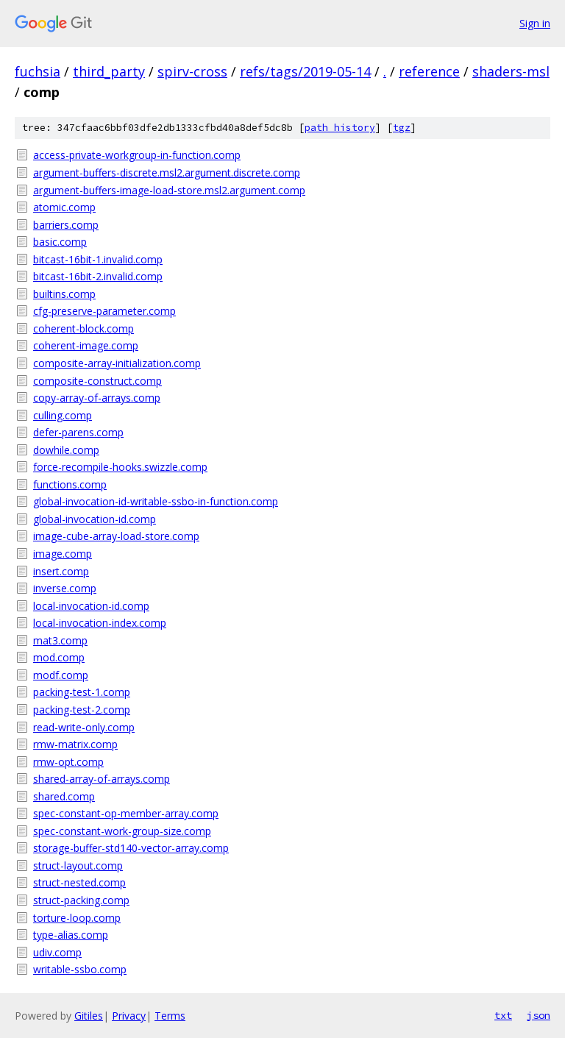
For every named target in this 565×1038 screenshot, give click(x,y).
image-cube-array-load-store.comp (116, 536)
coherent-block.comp (83, 328)
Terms (169, 1016)
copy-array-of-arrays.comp (96, 398)
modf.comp (60, 675)
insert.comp (61, 571)
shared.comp (64, 796)
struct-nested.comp (79, 882)
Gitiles (88, 1016)
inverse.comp (64, 588)
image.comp (62, 554)
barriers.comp (66, 225)
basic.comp (60, 242)
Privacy (129, 1016)
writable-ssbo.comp (80, 969)
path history (340, 127)
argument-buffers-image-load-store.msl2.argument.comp (169, 190)
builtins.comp (64, 294)
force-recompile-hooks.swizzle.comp (120, 467)
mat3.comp (60, 640)
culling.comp (62, 415)
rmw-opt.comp (68, 762)
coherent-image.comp (85, 345)
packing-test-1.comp (81, 692)
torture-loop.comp (77, 918)
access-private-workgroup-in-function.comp (137, 155)
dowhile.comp (66, 450)
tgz (402, 127)
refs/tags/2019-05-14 (305, 71)
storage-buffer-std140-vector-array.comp (131, 848)
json (538, 1015)
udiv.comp (57, 952)
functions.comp (70, 484)
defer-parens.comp (78, 432)
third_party (109, 71)
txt (503, 1015)
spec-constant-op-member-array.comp (125, 813)
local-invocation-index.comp (99, 623)
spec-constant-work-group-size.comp (122, 831)
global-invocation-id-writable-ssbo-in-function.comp (155, 501)
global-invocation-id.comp (94, 519)
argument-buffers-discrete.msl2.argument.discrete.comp (166, 172)
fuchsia (37, 71)
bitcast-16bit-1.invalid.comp (98, 259)
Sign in (534, 23)
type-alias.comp (70, 935)
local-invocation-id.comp (91, 606)
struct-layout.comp (78, 865)
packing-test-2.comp (81, 710)
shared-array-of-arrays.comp (101, 779)
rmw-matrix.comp (75, 744)
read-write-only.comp (84, 727)
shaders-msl (511, 71)
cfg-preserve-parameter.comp (104, 311)
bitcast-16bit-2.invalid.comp (98, 276)
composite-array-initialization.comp (117, 363)
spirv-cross (192, 71)
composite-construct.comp (97, 381)
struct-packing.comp (81, 900)
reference (429, 71)
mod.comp (59, 657)
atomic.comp (64, 207)
